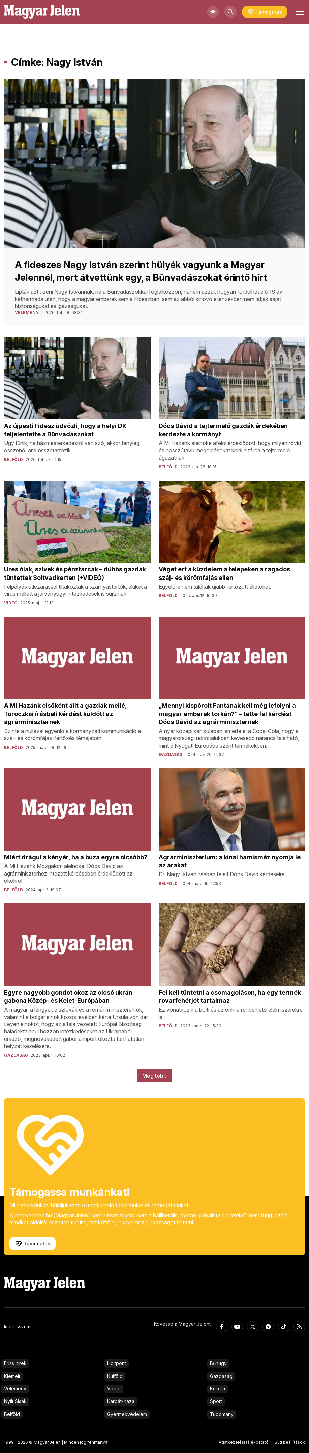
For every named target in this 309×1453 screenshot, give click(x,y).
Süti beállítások (290, 1442)
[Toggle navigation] (299, 12)
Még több (154, 1075)
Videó (114, 1388)
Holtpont (116, 1363)
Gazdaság (221, 1376)
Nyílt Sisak (15, 1401)
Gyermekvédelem (127, 1414)
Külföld (115, 1376)
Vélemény (15, 1388)
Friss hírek (15, 1363)
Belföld (12, 1414)
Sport (216, 1401)
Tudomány (222, 1414)
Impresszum (17, 1326)
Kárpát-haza (120, 1401)
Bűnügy (218, 1363)
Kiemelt (12, 1376)
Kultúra (217, 1388)
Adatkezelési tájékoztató (244, 1442)
